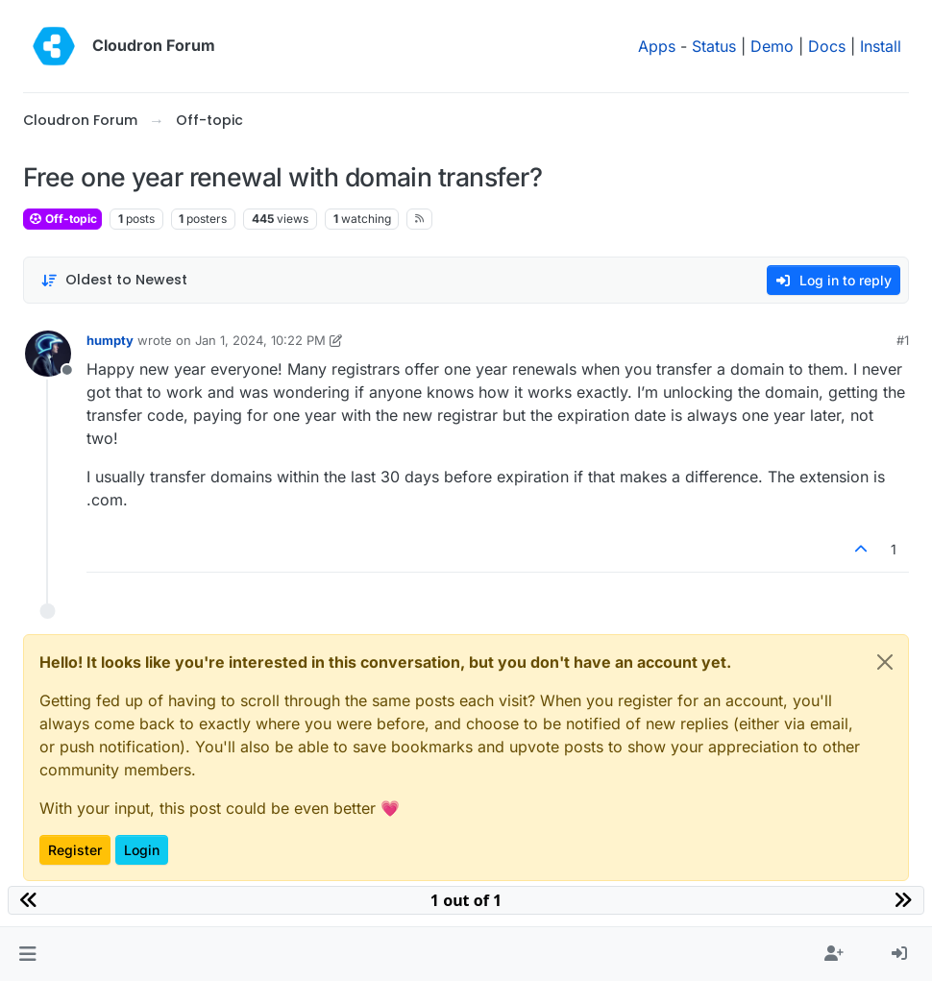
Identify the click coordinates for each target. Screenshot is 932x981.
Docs (827, 46)
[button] (27, 954)
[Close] (885, 662)
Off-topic (62, 218)
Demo (772, 46)
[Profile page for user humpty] (48, 354)
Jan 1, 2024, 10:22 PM (260, 340)
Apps (656, 46)
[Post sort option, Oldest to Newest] (114, 280)
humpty (110, 340)
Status (714, 46)
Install (880, 46)
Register (75, 850)
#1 (902, 340)
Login (141, 850)
